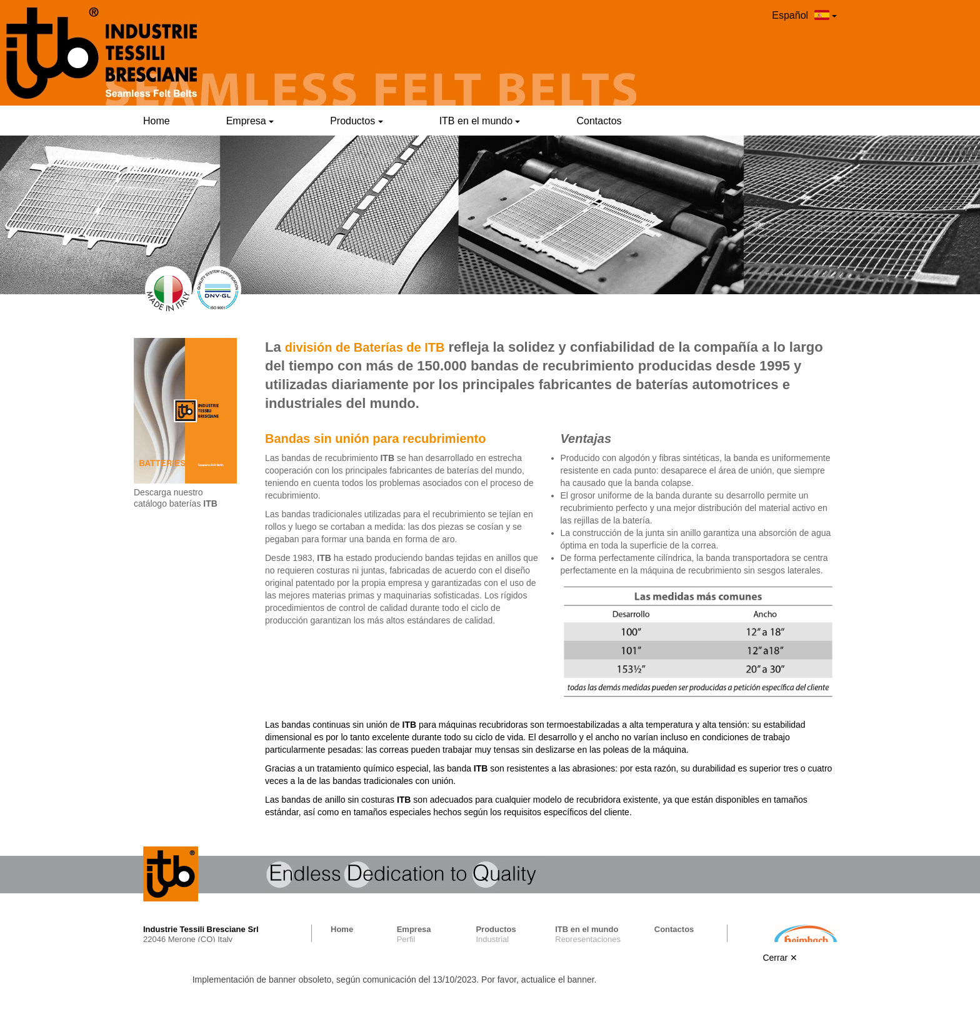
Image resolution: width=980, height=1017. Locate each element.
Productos (356, 121)
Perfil (406, 939)
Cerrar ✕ (780, 958)
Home (156, 121)
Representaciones (588, 939)
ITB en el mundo (480, 121)
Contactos (598, 121)
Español (804, 15)
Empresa (250, 121)
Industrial (492, 939)
